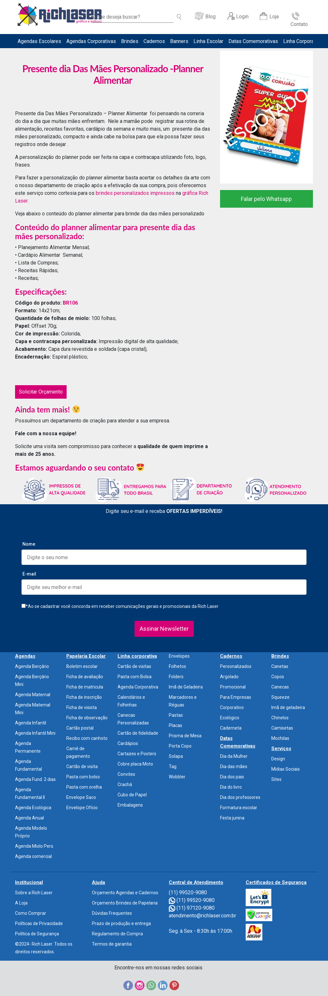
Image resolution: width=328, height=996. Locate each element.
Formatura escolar (238, 807)
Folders (176, 676)
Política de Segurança (37, 933)
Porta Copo (180, 746)
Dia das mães (233, 766)
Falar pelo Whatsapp (266, 198)
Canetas (279, 666)
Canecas (280, 686)
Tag (172, 766)
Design (278, 758)
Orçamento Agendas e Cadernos (125, 892)
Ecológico (229, 717)
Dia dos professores (240, 797)
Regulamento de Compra (117, 933)
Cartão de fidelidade (138, 733)
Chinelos (280, 717)
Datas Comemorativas (253, 41)
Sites (276, 779)
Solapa (176, 756)
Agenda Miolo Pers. (34, 846)
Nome (28, 544)
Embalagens (130, 805)
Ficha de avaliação (84, 676)
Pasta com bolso (83, 776)
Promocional (233, 686)
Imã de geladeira (288, 707)
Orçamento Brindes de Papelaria (125, 902)
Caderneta (231, 728)
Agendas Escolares (39, 41)
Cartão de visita (82, 766)
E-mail (29, 573)
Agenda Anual (29, 817)
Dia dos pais (232, 776)
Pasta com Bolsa (135, 676)
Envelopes (179, 656)
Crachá (125, 784)
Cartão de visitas (134, 666)
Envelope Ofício (82, 807)
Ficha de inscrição (84, 697)
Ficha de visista (81, 707)
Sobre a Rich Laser (34, 892)
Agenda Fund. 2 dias (35, 779)
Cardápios (128, 743)
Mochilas (280, 738)
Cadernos (154, 41)
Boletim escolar (82, 666)
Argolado (229, 676)
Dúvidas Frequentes (112, 913)
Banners (179, 41)
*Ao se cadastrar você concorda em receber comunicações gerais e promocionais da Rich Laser (119, 606)
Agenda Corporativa (138, 686)
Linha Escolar (208, 41)
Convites (126, 774)
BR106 (70, 303)
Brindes (129, 41)
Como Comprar (30, 913)
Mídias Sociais (285, 769)
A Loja (21, 902)
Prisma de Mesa (185, 735)
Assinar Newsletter (164, 628)
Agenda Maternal (32, 694)
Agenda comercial (33, 856)
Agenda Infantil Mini (35, 733)
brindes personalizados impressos (135, 193)
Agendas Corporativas (91, 41)
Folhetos (177, 666)
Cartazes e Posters (137, 753)
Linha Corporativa (302, 41)
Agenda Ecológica (33, 807)
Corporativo (232, 707)
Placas (175, 725)
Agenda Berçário (32, 666)
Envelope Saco (81, 797)
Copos (277, 676)
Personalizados (235, 666)
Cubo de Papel (132, 794)
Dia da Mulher (234, 756)
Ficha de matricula (84, 686)
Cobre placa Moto (135, 763)
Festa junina (232, 817)
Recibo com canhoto (87, 738)
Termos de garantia (112, 944)
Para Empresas (235, 697)
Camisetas (282, 728)
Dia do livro (231, 787)
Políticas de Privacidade (39, 923)
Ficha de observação (87, 717)
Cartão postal (80, 728)
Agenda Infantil (30, 722)
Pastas (176, 715)
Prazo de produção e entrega (121, 923)
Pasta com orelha (84, 787)
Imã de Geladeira (186, 686)
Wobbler (177, 776)
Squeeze (280, 697)
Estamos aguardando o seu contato (79, 467)
